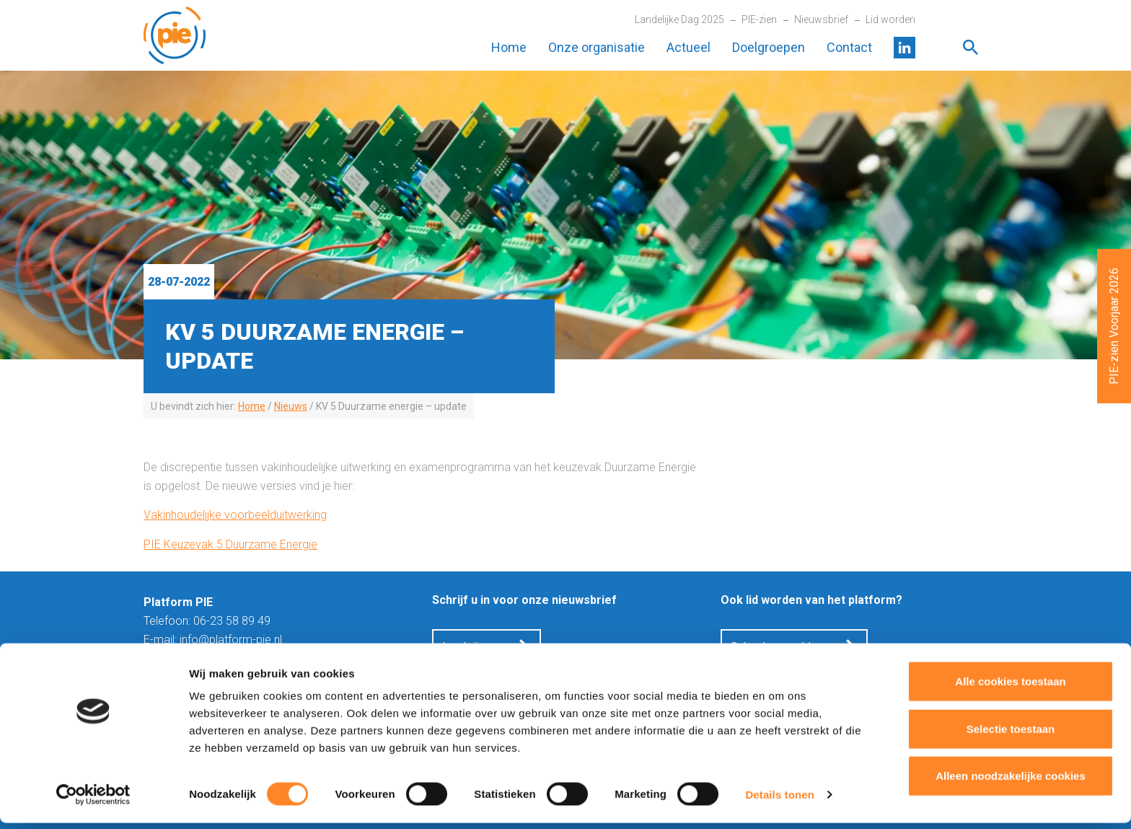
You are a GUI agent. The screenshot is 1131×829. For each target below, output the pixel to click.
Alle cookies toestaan (1010, 687)
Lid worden (890, 19)
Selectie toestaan (1011, 735)
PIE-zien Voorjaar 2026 (1114, 326)
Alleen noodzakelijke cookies (1011, 782)
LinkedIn (904, 47)
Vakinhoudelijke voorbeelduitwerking (235, 515)
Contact (849, 47)
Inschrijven (469, 647)
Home (509, 47)
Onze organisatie (596, 47)
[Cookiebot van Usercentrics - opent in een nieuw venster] (93, 801)
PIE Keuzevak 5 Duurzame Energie (230, 544)
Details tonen (779, 800)
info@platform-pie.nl (231, 639)
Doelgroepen (768, 47)
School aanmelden (777, 647)
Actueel (688, 47)
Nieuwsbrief (821, 19)
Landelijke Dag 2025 (679, 19)
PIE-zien (759, 19)
